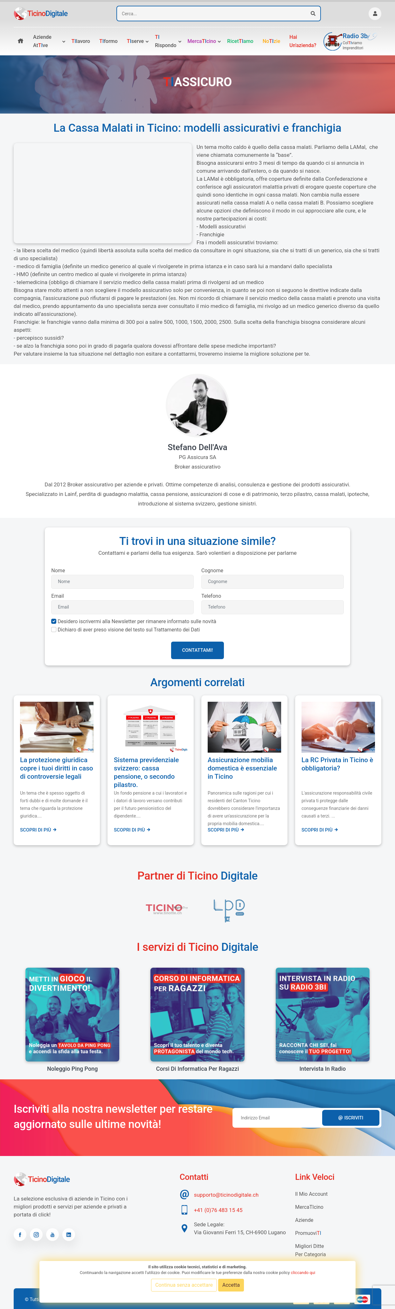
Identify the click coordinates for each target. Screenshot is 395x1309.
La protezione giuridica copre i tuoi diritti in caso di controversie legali (56, 768)
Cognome (212, 570)
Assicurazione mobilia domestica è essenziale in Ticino (242, 768)
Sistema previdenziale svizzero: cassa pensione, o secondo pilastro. (146, 772)
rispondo (165, 41)
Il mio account (311, 1194)
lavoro (81, 41)
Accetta (231, 1285)
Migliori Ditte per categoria (310, 1250)
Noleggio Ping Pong (72, 1068)
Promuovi (308, 1233)
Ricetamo (240, 41)
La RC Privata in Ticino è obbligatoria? (337, 764)
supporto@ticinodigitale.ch (226, 1195)
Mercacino (202, 41)
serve (135, 41)
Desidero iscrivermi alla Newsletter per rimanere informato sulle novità (137, 621)
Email (57, 596)
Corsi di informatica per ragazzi (197, 1068)
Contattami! (197, 650)
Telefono (211, 596)
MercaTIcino (309, 1207)
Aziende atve (42, 41)
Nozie (271, 41)
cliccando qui (303, 1272)
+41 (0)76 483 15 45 (218, 1210)
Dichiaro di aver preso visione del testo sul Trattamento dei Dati (129, 630)
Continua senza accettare (184, 1285)
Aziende (304, 1220)
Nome (58, 570)
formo (108, 41)
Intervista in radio (322, 1068)
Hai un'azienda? (302, 41)
